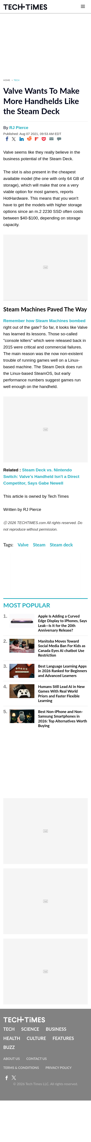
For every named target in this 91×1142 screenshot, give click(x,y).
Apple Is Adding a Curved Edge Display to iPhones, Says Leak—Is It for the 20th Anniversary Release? (62, 623)
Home (6, 80)
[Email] (51, 139)
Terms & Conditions (21, 1068)
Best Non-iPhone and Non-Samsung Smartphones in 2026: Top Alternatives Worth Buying (62, 718)
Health (11, 1038)
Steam (39, 544)
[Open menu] (83, 6)
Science (30, 1029)
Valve (23, 544)
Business (56, 1029)
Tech (17, 80)
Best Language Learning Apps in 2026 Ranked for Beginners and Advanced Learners (62, 671)
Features (63, 1038)
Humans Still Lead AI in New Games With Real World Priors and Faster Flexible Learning (61, 693)
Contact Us (36, 1059)
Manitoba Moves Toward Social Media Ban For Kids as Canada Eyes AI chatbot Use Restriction (61, 648)
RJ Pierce (18, 127)
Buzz (9, 1047)
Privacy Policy (58, 1068)
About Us (11, 1059)
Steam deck (61, 544)
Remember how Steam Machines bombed (44, 320)
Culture (36, 1038)
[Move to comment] (58, 139)
